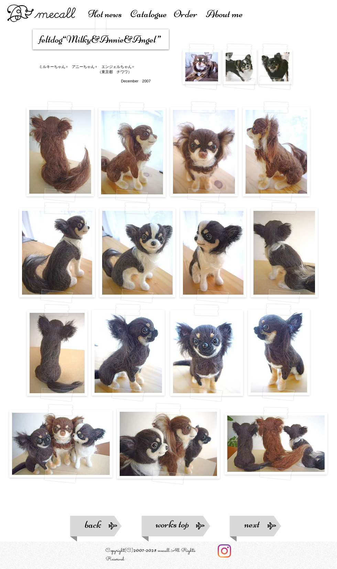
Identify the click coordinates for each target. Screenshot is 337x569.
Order (190, 14)
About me (224, 14)
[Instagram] (224, 551)
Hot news (109, 14)
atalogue (152, 14)
